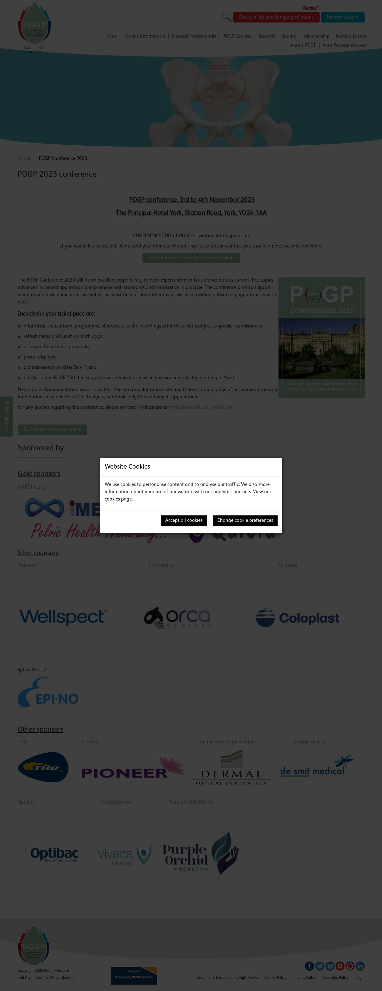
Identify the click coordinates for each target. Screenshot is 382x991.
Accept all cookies (183, 520)
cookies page (118, 499)
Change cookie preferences (245, 520)
